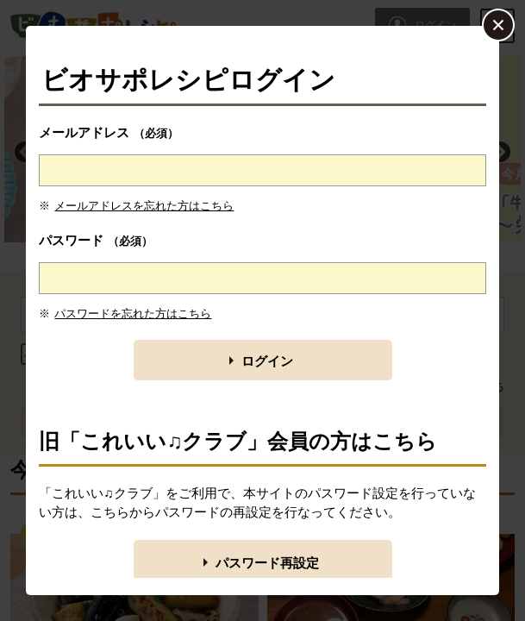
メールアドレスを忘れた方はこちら (144, 205)
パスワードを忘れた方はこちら (132, 313)
